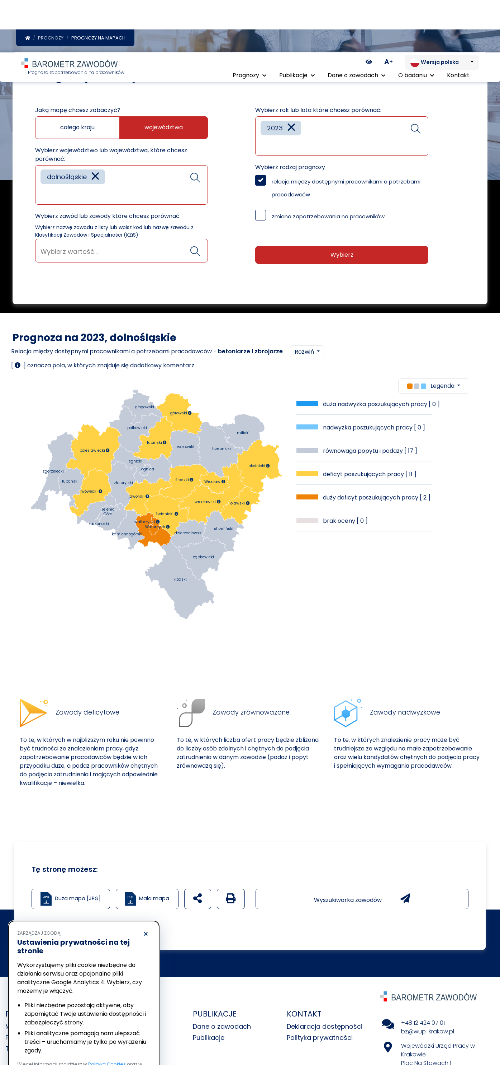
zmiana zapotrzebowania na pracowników (328, 216)
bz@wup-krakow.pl (427, 1032)
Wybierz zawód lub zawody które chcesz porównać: (108, 216)
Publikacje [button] (297, 24)
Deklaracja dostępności (324, 1026)
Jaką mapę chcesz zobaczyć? (77, 110)
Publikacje (208, 1037)
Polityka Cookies (107, 1012)
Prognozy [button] (249, 24)
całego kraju (77, 128)
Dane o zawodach (222, 1026)
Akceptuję (118, 1038)
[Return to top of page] (491, 1034)
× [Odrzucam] (145, 882)
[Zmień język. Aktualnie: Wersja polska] (442, 10)
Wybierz (341, 255)
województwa (163, 128)
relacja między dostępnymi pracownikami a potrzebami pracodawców (346, 188)
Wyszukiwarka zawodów (362, 899)
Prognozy (50, 38)
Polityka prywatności (320, 1037)
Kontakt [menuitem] (458, 24)
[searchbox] (43, 194)
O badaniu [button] (416, 24)
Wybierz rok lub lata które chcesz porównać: (318, 110)
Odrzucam (49, 1038)
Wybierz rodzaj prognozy (290, 167)
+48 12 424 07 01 (423, 1023)
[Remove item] (95, 177)
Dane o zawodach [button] (356, 24)
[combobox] (121, 185)
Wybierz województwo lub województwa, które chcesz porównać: (111, 155)
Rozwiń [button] (305, 352)
